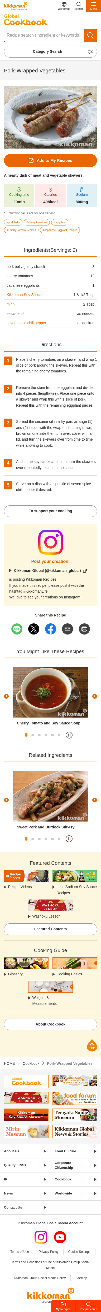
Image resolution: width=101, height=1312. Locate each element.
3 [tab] (39, 735)
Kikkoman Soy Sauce (24, 295)
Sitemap (81, 1278)
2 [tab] (32, 735)
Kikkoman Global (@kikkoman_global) (47, 570)
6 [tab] (59, 735)
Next (94, 696)
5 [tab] (52, 735)
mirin (11, 304)
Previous (6, 696)
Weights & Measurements (44, 1001)
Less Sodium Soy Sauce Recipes (76, 890)
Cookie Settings (79, 1252)
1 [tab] (26, 735)
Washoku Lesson (46, 916)
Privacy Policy (49, 1252)
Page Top (92, 1045)
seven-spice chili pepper (26, 323)
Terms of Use (19, 1252)
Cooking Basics (69, 974)
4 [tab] (46, 735)
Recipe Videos (20, 887)
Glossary (15, 974)
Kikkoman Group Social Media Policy (40, 1278)
